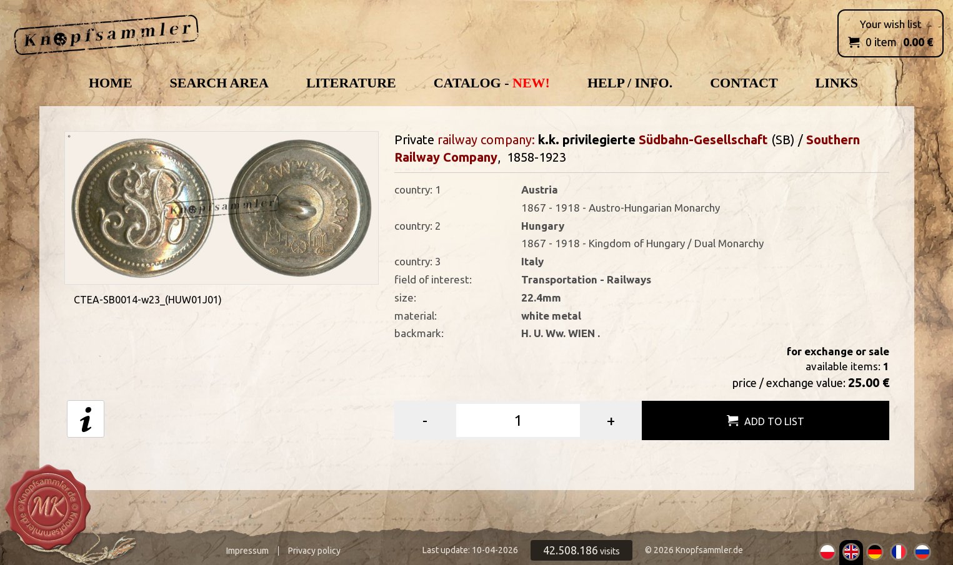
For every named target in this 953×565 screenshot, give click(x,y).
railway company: (486, 139)
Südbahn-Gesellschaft (703, 139)
